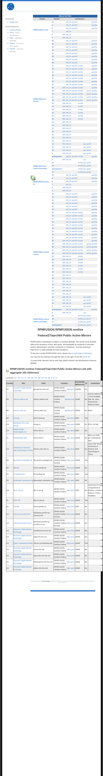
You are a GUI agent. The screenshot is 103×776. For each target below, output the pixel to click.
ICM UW (17, 500)
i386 (63, 34)
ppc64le (94, 22)
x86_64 (68, 22)
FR (35, 378)
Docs (12, 32)
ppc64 (89, 91)
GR (39, 378)
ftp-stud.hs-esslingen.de (23, 460)
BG (19, 378)
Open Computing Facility (23, 543)
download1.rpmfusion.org (23, 480)
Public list (14, 22)
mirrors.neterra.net (21, 399)
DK (32, 378)
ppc (85, 144)
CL (25, 378)
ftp (69, 399)
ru (56, 378)
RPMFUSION (12, 6)
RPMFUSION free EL (41, 30)
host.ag (16, 418)
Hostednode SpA (20, 438)
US (46, 378)
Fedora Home (15, 30)
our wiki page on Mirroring (81, 353)
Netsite (16, 468)
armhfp (80, 66)
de (49, 378)
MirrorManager (46, 581)
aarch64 (74, 22)
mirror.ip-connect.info (22, 514)
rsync (72, 389)
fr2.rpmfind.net (19, 474)
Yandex (16, 507)
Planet (12, 43)
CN (29, 378)
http (68, 389)
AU (15, 378)
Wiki (11, 38)
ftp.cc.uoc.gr (18, 490)
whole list (86, 357)
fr (51, 378)
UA (42, 378)
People (12, 49)
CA (22, 378)
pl (53, 378)
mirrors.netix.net (20, 410)
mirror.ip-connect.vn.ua (22, 523)
